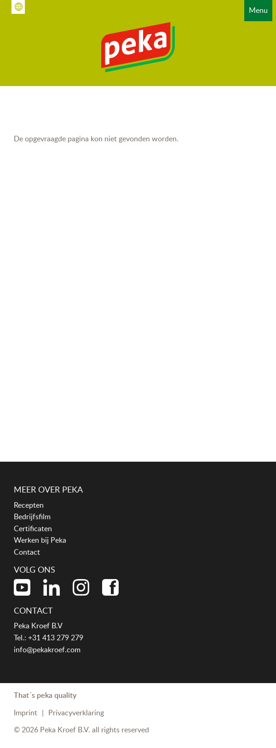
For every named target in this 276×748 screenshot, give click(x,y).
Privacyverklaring (76, 712)
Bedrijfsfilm (32, 516)
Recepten (29, 505)
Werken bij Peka (40, 540)
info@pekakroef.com (47, 649)
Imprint (25, 712)
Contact (27, 552)
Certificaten (33, 528)
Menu (258, 10)
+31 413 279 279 (55, 637)
